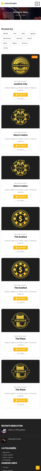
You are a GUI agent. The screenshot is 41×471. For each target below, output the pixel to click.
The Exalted (20, 236)
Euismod (19, 38)
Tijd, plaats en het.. (14, 439)
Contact (5, 467)
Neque (14, 43)
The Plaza (20, 338)
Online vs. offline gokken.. (17, 430)
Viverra (5, 48)
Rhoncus (25, 43)
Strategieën (7, 460)
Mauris (29, 38)
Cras (14, 33)
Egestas (33, 33)
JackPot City (20, 84)
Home (18, 15)
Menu (5, 43)
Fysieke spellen (8, 455)
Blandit (5, 33)
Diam (23, 33)
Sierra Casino (20, 135)
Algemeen (6, 452)
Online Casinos (8, 457)
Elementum (7, 38)
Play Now (20, 95)
